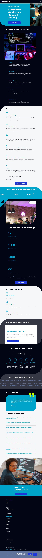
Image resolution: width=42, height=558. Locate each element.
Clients (7, 504)
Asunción (8, 532)
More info (23, 554)
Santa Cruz (8, 527)
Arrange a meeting (21, 493)
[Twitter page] (13, 547)
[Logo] (5, 2)
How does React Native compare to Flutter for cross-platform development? (20, 453)
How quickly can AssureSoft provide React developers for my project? (20, 422)
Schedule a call (14, 22)
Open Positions (8, 513)
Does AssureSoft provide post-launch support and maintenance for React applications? (20, 449)
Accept (30, 554)
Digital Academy (8, 510)
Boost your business (13, 340)
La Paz (7, 528)
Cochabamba (8, 525)
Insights (7, 507)
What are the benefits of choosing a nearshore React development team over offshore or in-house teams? (20, 418)
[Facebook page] (8, 547)
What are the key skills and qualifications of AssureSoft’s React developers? (20, 427)
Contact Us (8, 538)
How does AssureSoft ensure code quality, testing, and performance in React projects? (20, 433)
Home (7, 502)
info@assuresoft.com (9, 539)
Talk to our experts (21, 183)
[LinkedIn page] (6, 547)
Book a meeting (21, 282)
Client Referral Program (10, 509)
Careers (7, 508)
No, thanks (35, 554)
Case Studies (8, 512)
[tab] (21, 417)
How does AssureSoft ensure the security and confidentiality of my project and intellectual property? (20, 438)
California (8, 521)
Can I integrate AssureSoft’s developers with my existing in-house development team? (20, 444)
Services (7, 503)
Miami (7, 520)
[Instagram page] (11, 547)
